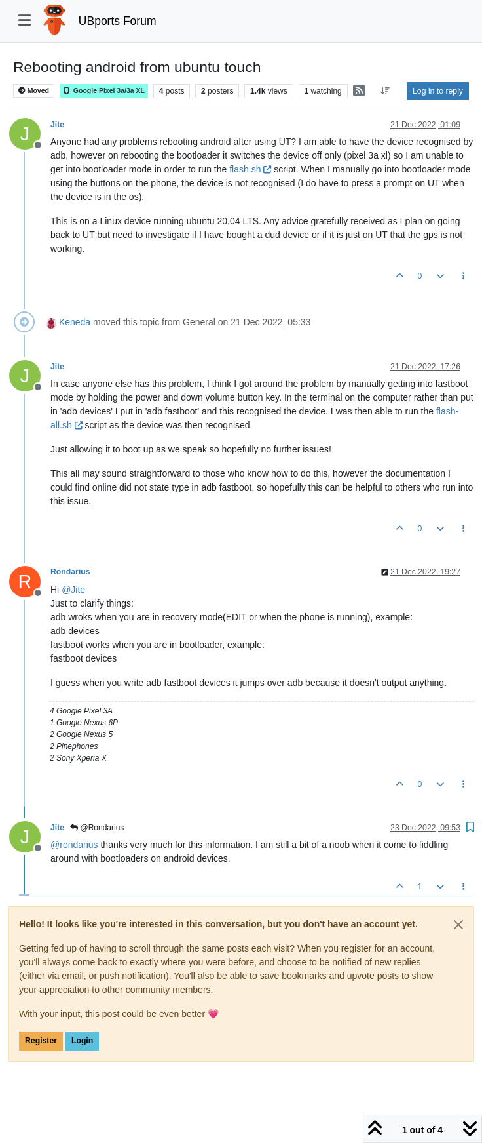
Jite (57, 124)
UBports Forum (118, 21)
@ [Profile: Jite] (73, 589)
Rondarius (70, 571)
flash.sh (250, 169)
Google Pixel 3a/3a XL (104, 91)
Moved (33, 91)
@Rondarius (97, 827)
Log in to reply (438, 91)
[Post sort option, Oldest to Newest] (385, 91)
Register (41, 1040)
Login (82, 1040)
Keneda (74, 322)
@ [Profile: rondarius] (74, 844)
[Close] (458, 924)
